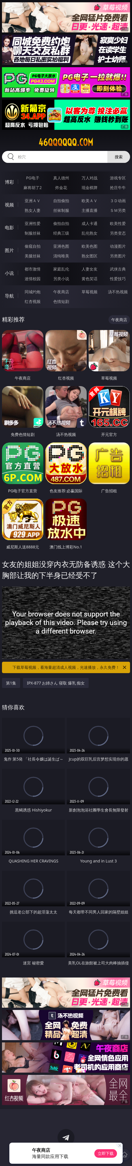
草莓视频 (89, 291)
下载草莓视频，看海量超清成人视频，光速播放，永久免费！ (69, 667)
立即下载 (106, 1153)
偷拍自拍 (61, 223)
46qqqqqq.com (66, 142)
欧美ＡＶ (89, 200)
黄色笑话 (89, 278)
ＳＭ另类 (118, 210)
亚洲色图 (61, 246)
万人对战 (89, 178)
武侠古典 (118, 269)
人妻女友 (89, 269)
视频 (9, 205)
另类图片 (118, 256)
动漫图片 (118, 246)
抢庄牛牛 (118, 187)
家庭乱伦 (61, 269)
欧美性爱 (118, 223)
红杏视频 (33, 301)
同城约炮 (33, 291)
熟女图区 (89, 256)
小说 (9, 273)
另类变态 (118, 233)
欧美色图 (89, 246)
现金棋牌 (89, 187)
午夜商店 (61, 291)
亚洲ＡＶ (33, 200)
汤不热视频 (118, 291)
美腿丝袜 (33, 256)
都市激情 (33, 269)
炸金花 (61, 187)
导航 (9, 296)
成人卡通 (89, 223)
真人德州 (61, 178)
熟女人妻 (33, 210)
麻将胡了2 (33, 187)
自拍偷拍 (61, 200)
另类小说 (61, 278)
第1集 (11, 683)
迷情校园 (33, 278)
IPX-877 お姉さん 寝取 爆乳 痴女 (56, 683)
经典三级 (61, 233)
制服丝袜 (33, 233)
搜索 (119, 156)
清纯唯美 (61, 256)
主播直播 (89, 210)
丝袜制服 (61, 210)
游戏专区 (118, 178)
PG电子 (32, 178)
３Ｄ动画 (118, 200)
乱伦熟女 (89, 233)
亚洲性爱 (33, 223)
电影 (9, 227)
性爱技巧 (118, 278)
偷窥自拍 (33, 246)
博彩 (9, 182)
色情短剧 (61, 301)
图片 (9, 250)
